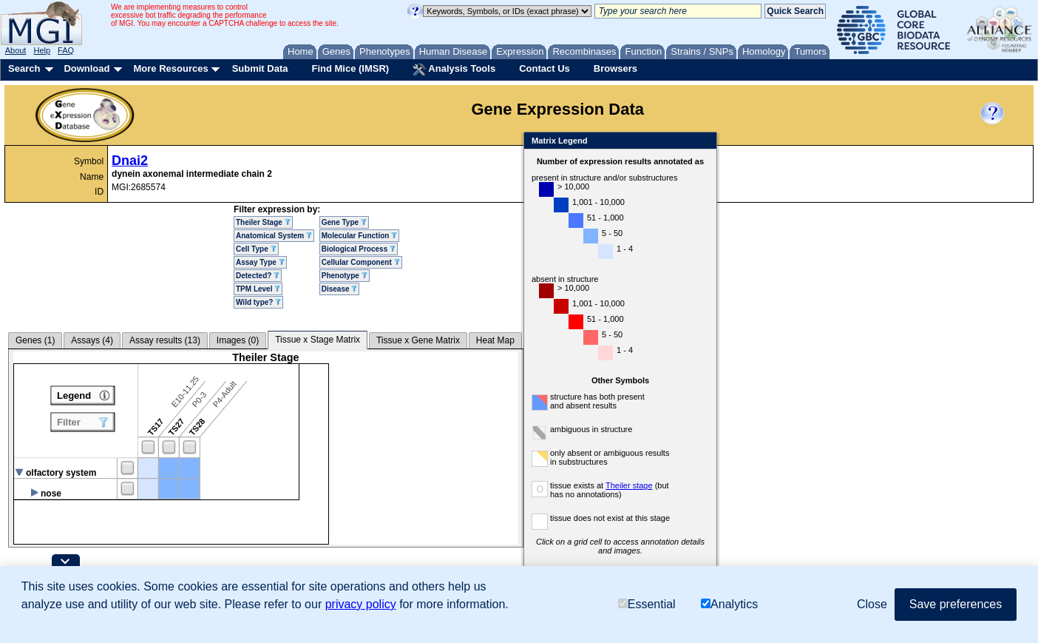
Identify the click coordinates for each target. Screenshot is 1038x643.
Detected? (257, 276)
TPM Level (258, 289)
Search (24, 68)
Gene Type (344, 222)
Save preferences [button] (955, 604)
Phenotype (344, 276)
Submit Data (260, 68)
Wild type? (258, 302)
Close (702, 141)
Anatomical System (274, 236)
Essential (647, 604)
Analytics (729, 604)
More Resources (170, 68)
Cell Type (256, 249)
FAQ (66, 50)
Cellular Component (361, 262)
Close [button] (872, 604)
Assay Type (260, 262)
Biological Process (359, 249)
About (16, 50)
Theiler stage (629, 485)
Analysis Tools (454, 69)
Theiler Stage (263, 222)
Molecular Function (359, 236)
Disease (340, 289)
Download (86, 68)
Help (41, 50)
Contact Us (544, 68)
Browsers (615, 68)
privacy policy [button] (360, 604)
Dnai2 (130, 160)
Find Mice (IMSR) (350, 68)
